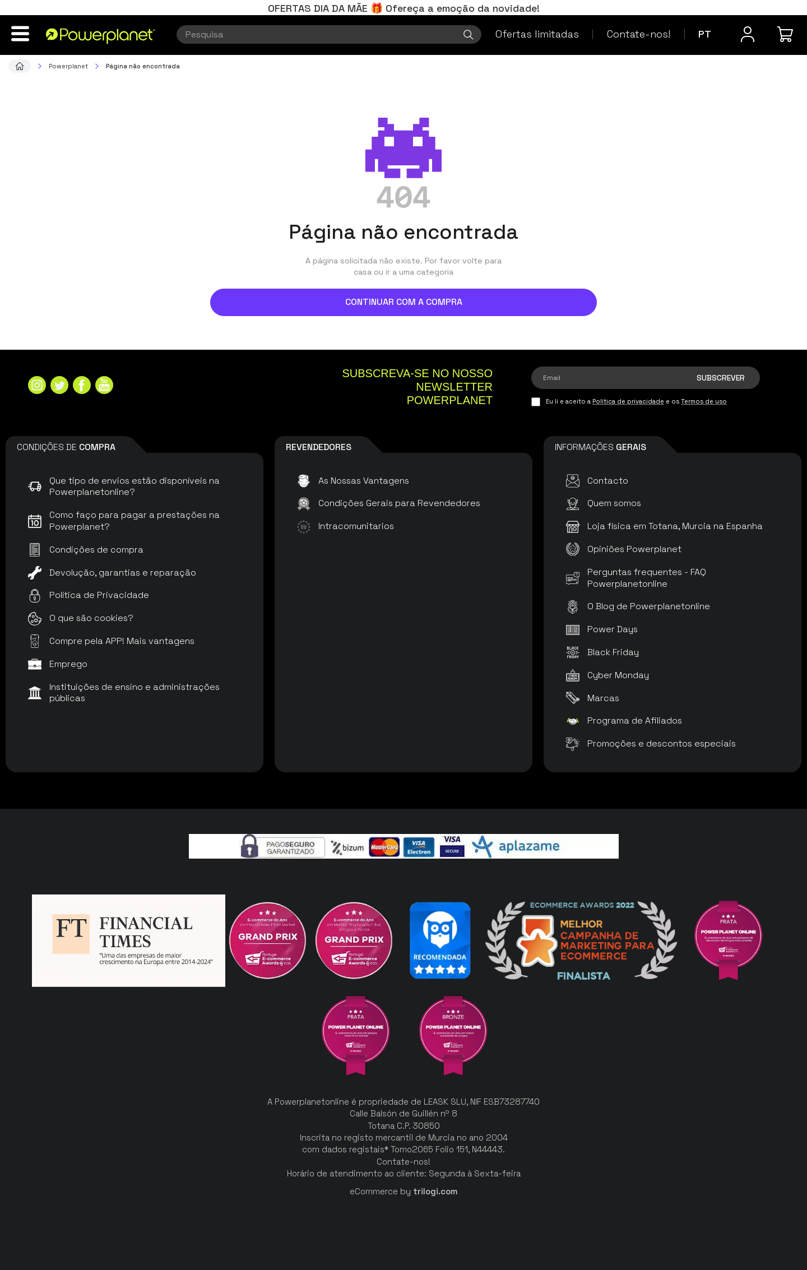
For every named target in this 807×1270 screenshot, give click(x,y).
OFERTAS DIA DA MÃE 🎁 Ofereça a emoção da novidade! (404, 8)
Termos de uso (704, 401)
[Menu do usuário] (748, 34)
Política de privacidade (628, 401)
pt (704, 33)
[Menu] (20, 33)
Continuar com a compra (403, 302)
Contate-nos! (638, 33)
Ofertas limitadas (537, 33)
